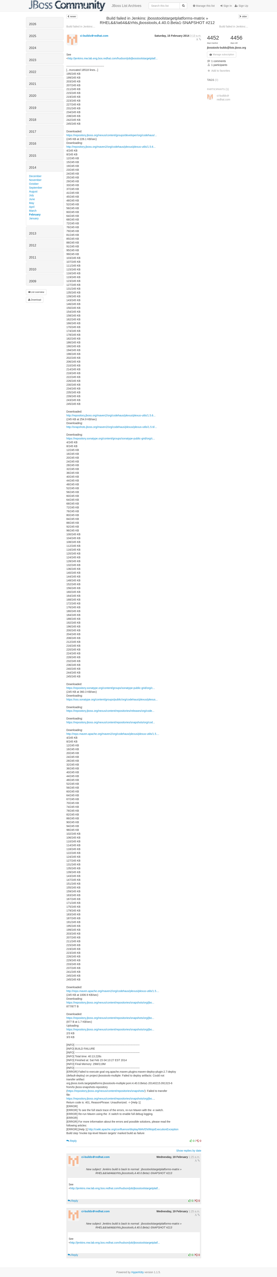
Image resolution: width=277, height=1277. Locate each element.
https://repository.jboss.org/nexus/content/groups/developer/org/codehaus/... (111, 135)
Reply (71, 1140)
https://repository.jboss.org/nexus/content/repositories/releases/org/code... (110, 710)
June (32, 199)
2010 (32, 269)
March (33, 210)
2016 (32, 143)
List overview (36, 292)
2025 (32, 36)
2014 (32, 167)
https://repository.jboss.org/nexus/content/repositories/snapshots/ (106, 1090)
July (31, 195)
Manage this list (204, 5)
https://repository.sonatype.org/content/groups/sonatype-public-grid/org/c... (110, 438)
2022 (32, 72)
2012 (32, 245)
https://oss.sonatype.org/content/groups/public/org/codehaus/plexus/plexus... (112, 699)
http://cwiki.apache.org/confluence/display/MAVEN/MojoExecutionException (133, 1129)
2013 (32, 233)
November (35, 179)
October (34, 183)
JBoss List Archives (85, 6)
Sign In (226, 5)
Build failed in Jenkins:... (80, 26)
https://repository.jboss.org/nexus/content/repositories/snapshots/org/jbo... (110, 1002)
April (31, 206)
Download (34, 299)
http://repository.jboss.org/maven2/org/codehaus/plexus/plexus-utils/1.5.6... (111, 146)
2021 (32, 84)
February (35, 214)
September (35, 187)
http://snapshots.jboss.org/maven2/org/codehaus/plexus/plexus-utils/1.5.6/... (111, 426)
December (35, 176)
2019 (32, 108)
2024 (32, 48)
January (34, 218)
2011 (32, 257)
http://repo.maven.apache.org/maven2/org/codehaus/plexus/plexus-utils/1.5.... (112, 733)
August (33, 191)
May (31, 203)
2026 (32, 24)
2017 (32, 131)
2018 (32, 120)
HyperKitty (137, 1272)
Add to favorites (218, 70)
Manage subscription (221, 54)
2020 (32, 96)
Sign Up (241, 5)
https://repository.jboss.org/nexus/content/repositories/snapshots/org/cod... (110, 722)
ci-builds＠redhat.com (94, 35)
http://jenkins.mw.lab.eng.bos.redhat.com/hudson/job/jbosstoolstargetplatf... (113, 58)
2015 (32, 155)
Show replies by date (188, 1150)
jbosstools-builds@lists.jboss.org (226, 47)
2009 (32, 281)
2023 (32, 60)
